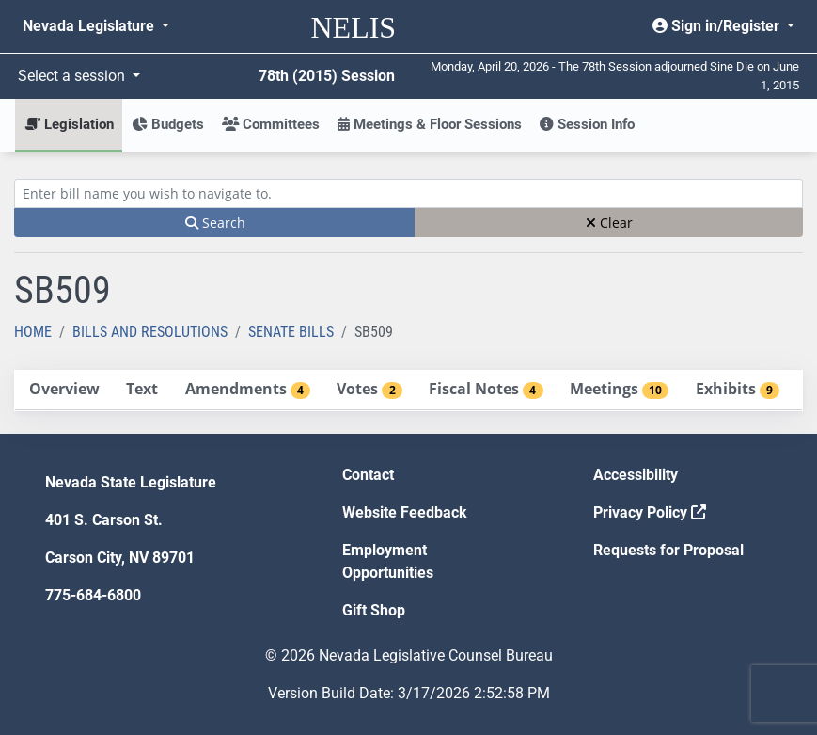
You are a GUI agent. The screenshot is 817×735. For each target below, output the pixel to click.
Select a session (73, 76)
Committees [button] (271, 124)
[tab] (64, 390)
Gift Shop (373, 610)
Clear (609, 223)
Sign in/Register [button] (717, 26)
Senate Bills (291, 332)
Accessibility (635, 475)
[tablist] (408, 390)
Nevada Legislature (90, 26)
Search (215, 223)
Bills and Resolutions (150, 332)
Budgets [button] (168, 124)
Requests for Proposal (668, 550)
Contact (368, 475)
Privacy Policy (649, 512)
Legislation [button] (69, 124)
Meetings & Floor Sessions (430, 124)
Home (33, 332)
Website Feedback (404, 512)
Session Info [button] (587, 124)
